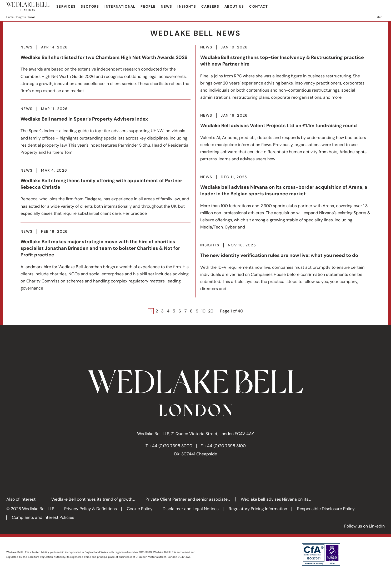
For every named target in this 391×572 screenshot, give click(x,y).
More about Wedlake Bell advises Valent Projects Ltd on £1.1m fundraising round (285, 140)
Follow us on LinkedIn (364, 526)
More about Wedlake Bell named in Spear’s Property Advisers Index (106, 134)
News (166, 6)
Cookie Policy (140, 508)
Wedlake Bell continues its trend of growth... (93, 499)
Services (66, 6)
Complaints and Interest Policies (43, 517)
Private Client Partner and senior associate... (188, 499)
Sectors (90, 6)
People (148, 6)
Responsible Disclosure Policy (326, 508)
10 (203, 311)
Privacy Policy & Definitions (90, 508)
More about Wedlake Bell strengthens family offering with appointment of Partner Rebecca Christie (106, 195)
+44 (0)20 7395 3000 (171, 446)
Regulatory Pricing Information (258, 508)
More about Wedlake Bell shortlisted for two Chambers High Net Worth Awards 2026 (106, 72)
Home (10, 17)
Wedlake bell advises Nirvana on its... (276, 499)
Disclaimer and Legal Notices (191, 508)
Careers (210, 6)
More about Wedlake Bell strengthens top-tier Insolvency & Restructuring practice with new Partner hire (285, 75)
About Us (234, 6)
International (120, 6)
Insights (186, 6)
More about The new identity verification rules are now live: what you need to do (285, 270)
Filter (379, 17)
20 (210, 311)
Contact (258, 6)
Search (381, 7)
